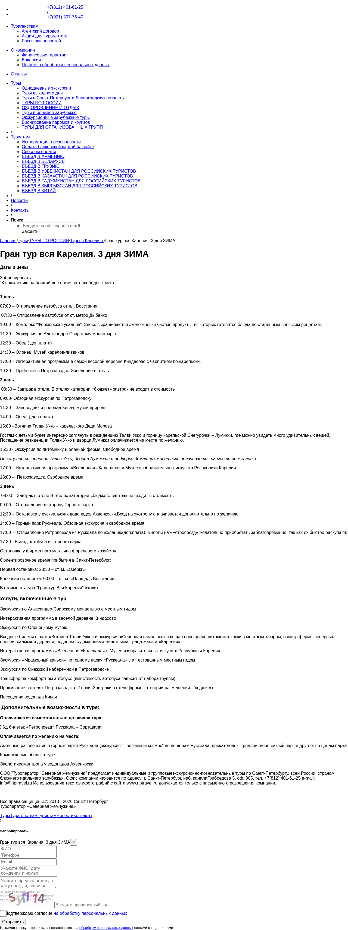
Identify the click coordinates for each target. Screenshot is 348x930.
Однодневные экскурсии (46, 88)
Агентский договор (40, 31)
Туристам (20, 137)
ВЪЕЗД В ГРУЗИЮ (41, 166)
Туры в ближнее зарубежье (49, 112)
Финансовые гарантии (44, 55)
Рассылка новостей (41, 41)
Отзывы (19, 74)
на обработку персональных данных (90, 913)
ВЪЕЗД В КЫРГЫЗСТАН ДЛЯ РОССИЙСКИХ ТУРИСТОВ (79, 186)
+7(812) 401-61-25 (29, 9)
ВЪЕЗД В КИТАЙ (39, 190)
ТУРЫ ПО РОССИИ (41, 102)
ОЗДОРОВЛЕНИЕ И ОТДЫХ (50, 107)
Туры (16, 83)
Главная (8, 240)
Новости (19, 200)
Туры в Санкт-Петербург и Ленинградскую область (73, 98)
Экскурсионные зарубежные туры (56, 117)
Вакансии (31, 60)
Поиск (17, 220)
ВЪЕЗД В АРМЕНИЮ (43, 156)
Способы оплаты (39, 151)
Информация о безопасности (51, 142)
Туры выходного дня (42, 93)
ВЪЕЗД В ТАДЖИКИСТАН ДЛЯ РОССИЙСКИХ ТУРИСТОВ (81, 181)
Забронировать (15, 278)
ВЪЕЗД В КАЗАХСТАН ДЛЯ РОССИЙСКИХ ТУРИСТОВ (77, 176)
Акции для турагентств (44, 36)
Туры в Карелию (87, 240)
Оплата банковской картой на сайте (58, 146)
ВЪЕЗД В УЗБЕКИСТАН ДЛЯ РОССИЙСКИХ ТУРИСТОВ (79, 171)
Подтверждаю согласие (66, 913)
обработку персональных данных (106, 928)
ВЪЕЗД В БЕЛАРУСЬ (43, 161)
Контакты (20, 210)
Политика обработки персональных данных (66, 64)
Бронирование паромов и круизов (56, 122)
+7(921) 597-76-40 (29, 14)
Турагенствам (24, 26)
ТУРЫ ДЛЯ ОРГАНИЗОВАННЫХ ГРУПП (62, 127)
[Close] (73, 842)
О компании (23, 50)
